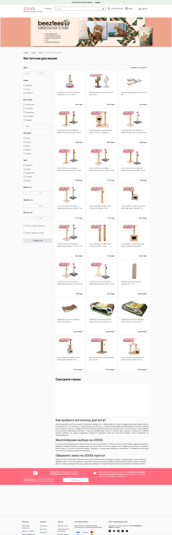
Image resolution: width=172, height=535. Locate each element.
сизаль (28, 142)
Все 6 (38, 126)
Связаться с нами (28, 531)
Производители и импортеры (64, 530)
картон (28, 150)
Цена (25, 68)
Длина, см (27, 187)
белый (28, 181)
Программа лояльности (26, 527)
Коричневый (30, 173)
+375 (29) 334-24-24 (117, 8)
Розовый (29, 177)
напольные (30, 105)
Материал (27, 133)
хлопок (28, 154)
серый (28, 169)
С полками (29, 116)
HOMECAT (29, 93)
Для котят (43, 529)
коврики (29, 120)
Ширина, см (28, 200)
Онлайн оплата (63, 526)
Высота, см (27, 213)
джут (28, 146)
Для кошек (43, 526)
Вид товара (27, 100)
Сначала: (134, 67)
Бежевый (29, 165)
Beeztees (29, 85)
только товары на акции (35, 233)
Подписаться (75, 480)
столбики (29, 108)
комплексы (30, 112)
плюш (28, 138)
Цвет (25, 160)
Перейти (97, 2)
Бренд (25, 80)
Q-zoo (28, 89)
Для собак (43, 532)
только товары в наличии (35, 226)
